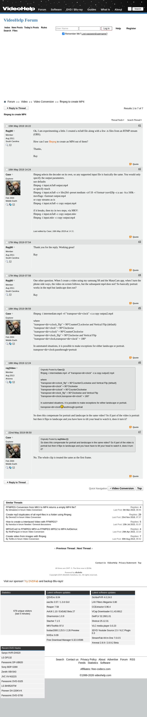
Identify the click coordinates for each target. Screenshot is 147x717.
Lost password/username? (94, 34)
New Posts (17, 27)
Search (7, 30)
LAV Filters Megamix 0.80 (104, 602)
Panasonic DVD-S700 (12, 695)
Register (131, 28)
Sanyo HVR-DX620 (10, 653)
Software (56, 9)
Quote (134, 164)
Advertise (112, 659)
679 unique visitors (22, 611)
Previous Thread (65, 548)
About (118, 9)
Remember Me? (72, 34)
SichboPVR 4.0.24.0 (102, 597)
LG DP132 (6, 657)
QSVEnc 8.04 (53, 597)
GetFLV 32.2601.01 (101, 616)
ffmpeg (52, 141)
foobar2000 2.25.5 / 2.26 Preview (63, 630)
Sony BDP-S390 (9, 667)
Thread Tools (117, 120)
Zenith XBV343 (8, 671)
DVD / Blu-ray (74, 9)
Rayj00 (9, 131)
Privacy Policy (89, 659)
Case (8, 174)
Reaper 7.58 (53, 607)
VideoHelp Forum (21, 20)
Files (14, 30)
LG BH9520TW (8, 686)
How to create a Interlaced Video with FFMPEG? (31, 521)
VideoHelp (112, 562)
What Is (105, 9)
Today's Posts (31, 27)
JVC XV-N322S (9, 676)
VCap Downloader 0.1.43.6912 (107, 611)
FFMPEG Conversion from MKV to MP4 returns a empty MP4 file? (41, 507)
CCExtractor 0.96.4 (101, 607)
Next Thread (84, 548)
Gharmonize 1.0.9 (55, 616)
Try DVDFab (31, 581)
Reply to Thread (16, 108)
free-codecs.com (101, 669)
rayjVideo (11, 368)
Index (7, 27)
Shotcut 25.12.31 (100, 621)
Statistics (93, 662)
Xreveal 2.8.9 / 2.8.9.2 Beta (105, 642)
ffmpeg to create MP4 (72, 101)
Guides (91, 9)
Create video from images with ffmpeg (26, 536)
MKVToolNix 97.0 (55, 626)
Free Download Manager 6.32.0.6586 (65, 640)
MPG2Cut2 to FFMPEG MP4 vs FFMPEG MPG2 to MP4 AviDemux (41, 529)
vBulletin (78, 572)
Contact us (72, 659)
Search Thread (133, 120)
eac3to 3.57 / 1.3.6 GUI (58, 602)
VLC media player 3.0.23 (104, 626)
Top (139, 488)
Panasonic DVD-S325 (12, 681)
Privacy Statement (127, 562)
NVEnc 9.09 (52, 635)
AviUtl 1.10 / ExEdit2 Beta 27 (61, 611)
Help (118, 28)
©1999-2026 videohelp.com (95, 675)
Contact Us (100, 562)
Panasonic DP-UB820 (12, 662)
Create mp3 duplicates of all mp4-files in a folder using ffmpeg (38, 514)
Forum (42, 9)
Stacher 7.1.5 (53, 621)
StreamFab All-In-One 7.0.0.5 (106, 638)
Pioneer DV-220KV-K (11, 690)
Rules (44, 27)
